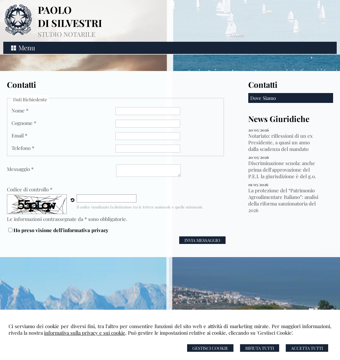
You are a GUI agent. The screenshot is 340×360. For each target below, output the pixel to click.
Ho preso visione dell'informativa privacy (61, 230)
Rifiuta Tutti (259, 348)
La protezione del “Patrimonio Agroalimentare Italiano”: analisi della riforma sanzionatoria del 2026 (283, 200)
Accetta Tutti (307, 348)
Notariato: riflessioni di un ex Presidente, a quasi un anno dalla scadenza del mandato (280, 142)
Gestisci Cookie (210, 348)
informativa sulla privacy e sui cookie (84, 332)
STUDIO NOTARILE (66, 34)
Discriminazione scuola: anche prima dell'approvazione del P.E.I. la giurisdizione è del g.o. (282, 170)
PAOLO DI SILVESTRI (70, 16)
